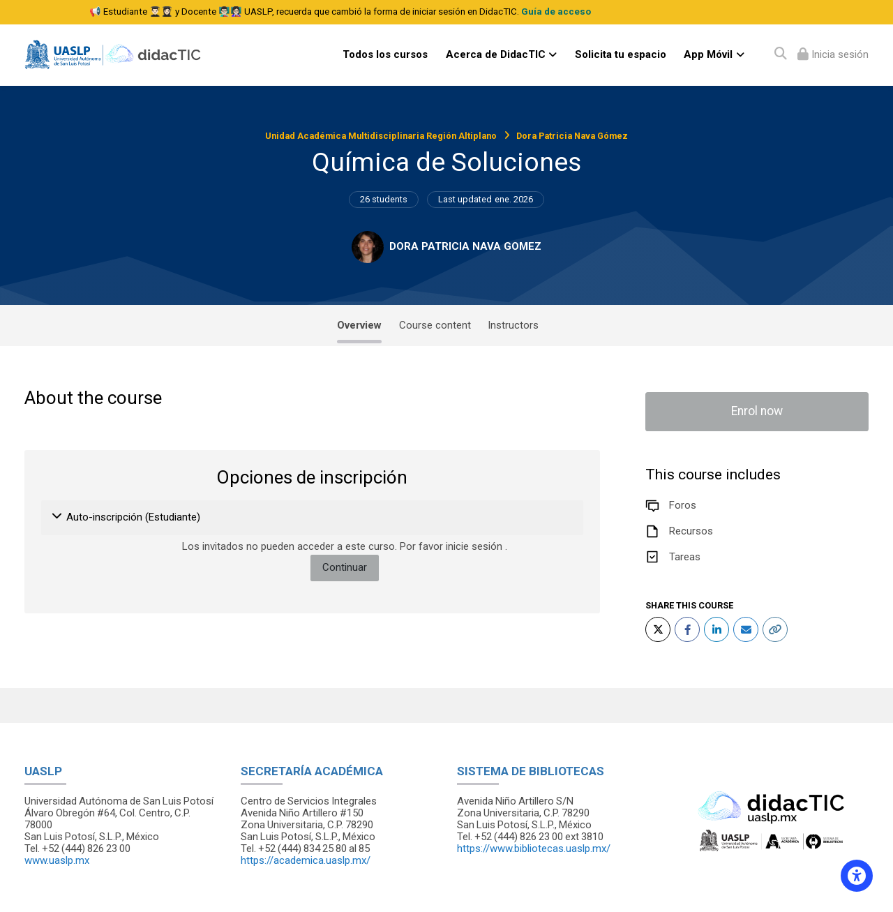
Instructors (513, 325)
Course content (435, 325)
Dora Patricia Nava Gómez (572, 135)
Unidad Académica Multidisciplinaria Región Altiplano (381, 135)
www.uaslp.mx (56, 860)
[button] (57, 517)
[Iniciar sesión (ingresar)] (833, 55)
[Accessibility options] (856, 875)
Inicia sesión (839, 54)
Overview (359, 325)
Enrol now (757, 411)
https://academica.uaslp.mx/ (305, 860)
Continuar (344, 567)
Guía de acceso (556, 11)
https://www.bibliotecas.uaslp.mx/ (533, 848)
